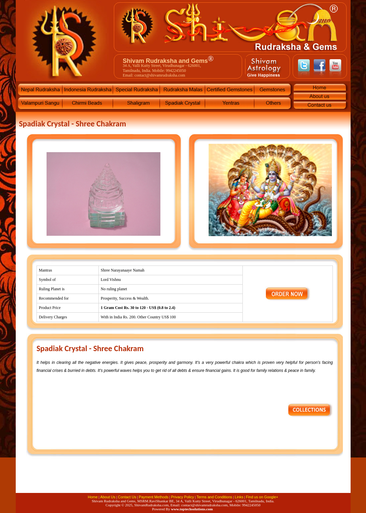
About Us (107, 497)
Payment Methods (153, 497)
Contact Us (127, 497)
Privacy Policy (182, 497)
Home (92, 497)
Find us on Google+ (262, 497)
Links (239, 497)
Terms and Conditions (214, 497)
